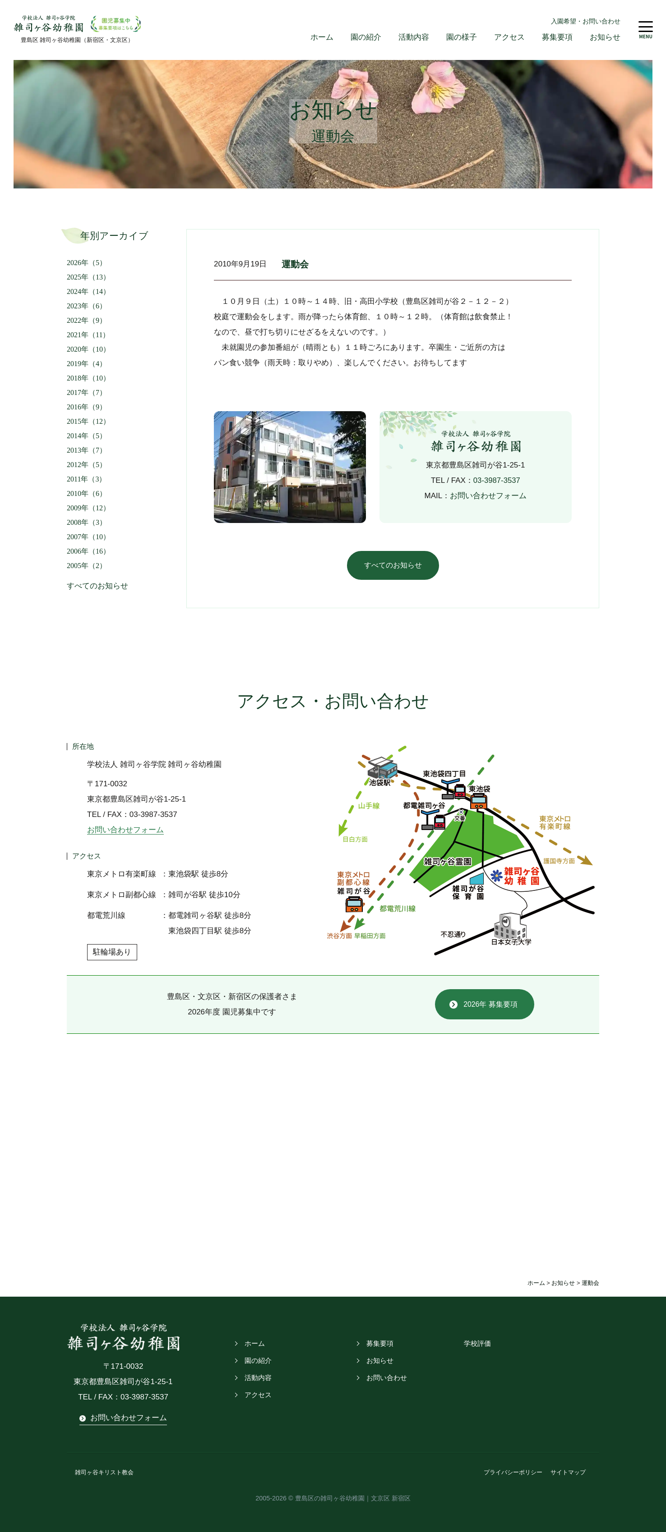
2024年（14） (88, 291)
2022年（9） (86, 320)
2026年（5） (86, 262)
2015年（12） (88, 421)
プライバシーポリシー (513, 1472)
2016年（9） (86, 407)
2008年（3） (86, 522)
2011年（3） (86, 479)
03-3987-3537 (497, 480)
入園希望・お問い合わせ (585, 21)
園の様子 (461, 37)
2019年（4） (86, 363)
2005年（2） (86, 565)
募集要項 (557, 37)
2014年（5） (86, 436)
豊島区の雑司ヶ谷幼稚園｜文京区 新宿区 (353, 1498)
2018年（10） (88, 378)
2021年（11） (88, 335)
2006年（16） (88, 551)
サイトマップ (568, 1472)
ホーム (321, 37)
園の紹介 (366, 37)
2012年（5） (86, 464)
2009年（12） (88, 508)
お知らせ (605, 37)
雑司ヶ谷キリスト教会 (104, 1472)
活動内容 (413, 37)
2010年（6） (86, 493)
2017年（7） (86, 392)
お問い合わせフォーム (488, 495)
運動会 (296, 264)
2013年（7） (86, 450)
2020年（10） (88, 349)
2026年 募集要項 (490, 1004)
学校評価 (476, 1344)
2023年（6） (86, 306)
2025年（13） (88, 277)
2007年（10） (88, 537)
